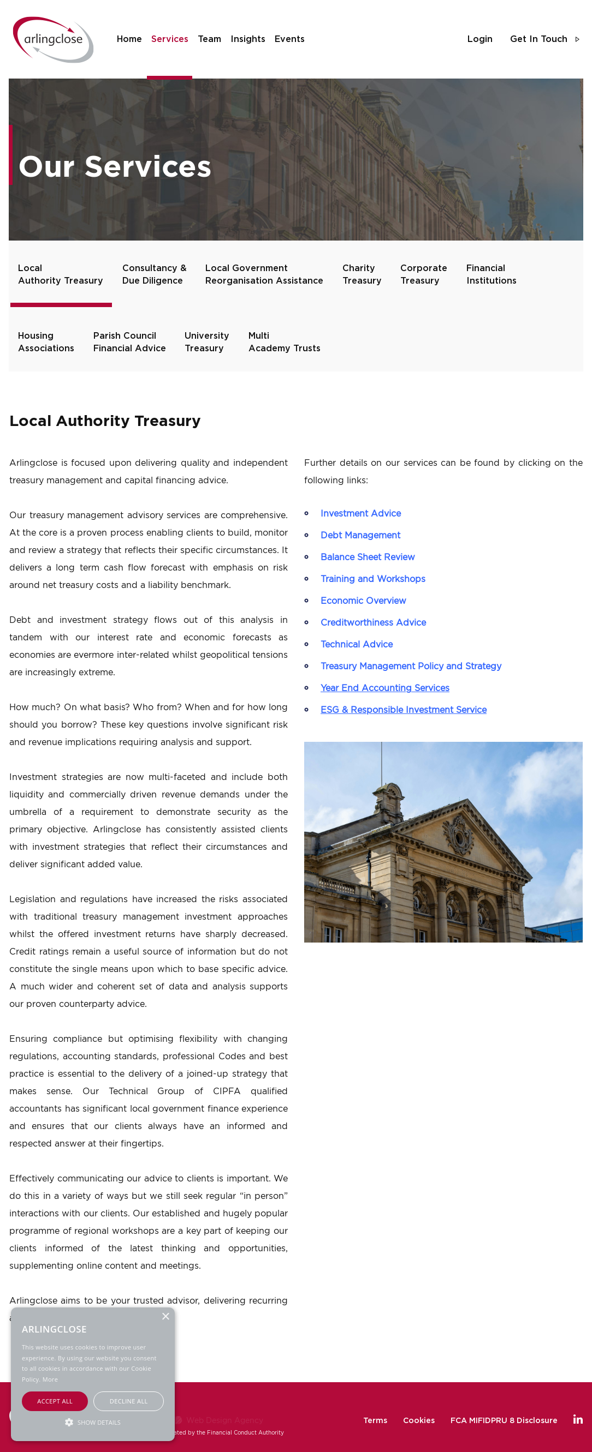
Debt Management (360, 535)
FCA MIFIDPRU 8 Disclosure (504, 1421)
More (50, 1379)
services (169, 39)
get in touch (538, 39)
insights (247, 39)
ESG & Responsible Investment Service (404, 710)
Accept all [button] (55, 1401)
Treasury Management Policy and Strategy (411, 666)
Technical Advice (357, 644)
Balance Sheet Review (368, 557)
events (290, 39)
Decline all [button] (129, 1401)
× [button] (165, 1317)
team (209, 39)
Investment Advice (361, 513)
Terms (375, 1421)
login (480, 39)
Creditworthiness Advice (373, 622)
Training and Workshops (373, 579)
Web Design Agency (224, 1420)
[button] (93, 1422)
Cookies (419, 1421)
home (129, 39)
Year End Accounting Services (385, 688)
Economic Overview (363, 600)
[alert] (93, 1374)
